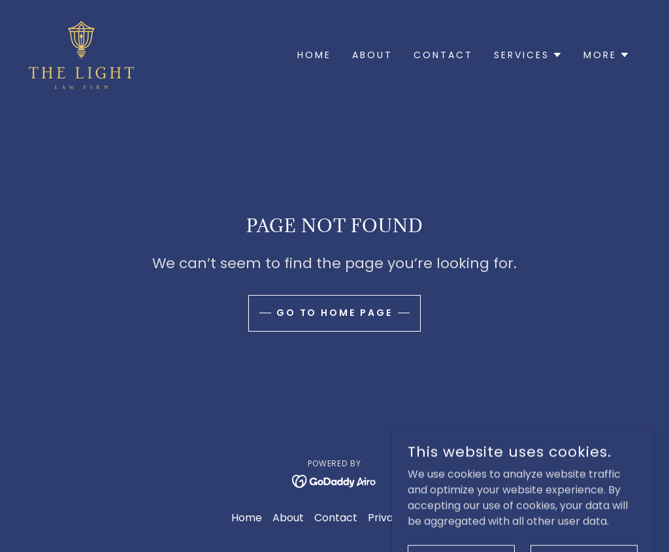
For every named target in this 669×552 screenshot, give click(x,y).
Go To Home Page (334, 312)
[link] (81, 53)
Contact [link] (443, 54)
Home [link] (314, 54)
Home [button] (246, 517)
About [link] (372, 54)
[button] (528, 55)
